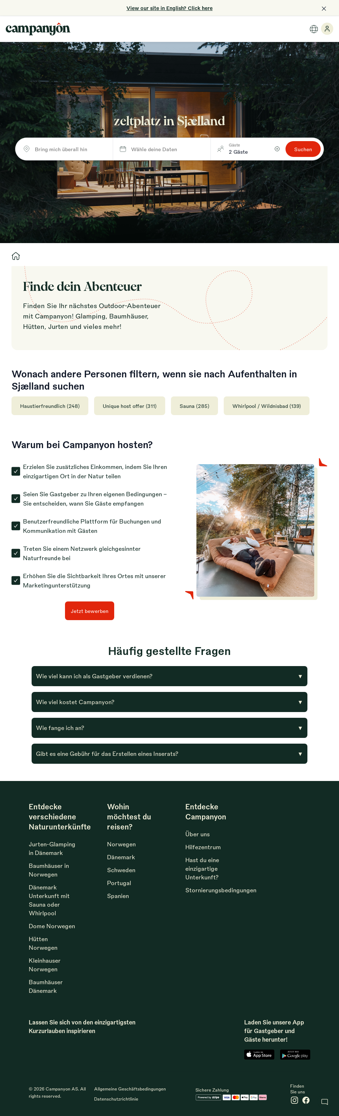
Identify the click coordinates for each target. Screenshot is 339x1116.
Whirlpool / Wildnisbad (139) (266, 406)
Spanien (118, 895)
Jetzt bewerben (89, 611)
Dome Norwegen (52, 925)
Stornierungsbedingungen (220, 890)
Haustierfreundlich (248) (50, 406)
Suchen (303, 149)
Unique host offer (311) (130, 406)
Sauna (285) (194, 406)
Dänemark (121, 857)
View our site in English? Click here (169, 8)
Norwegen (121, 844)
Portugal (119, 882)
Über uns (197, 834)
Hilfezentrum (203, 846)
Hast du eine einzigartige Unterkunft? (202, 868)
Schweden (121, 869)
